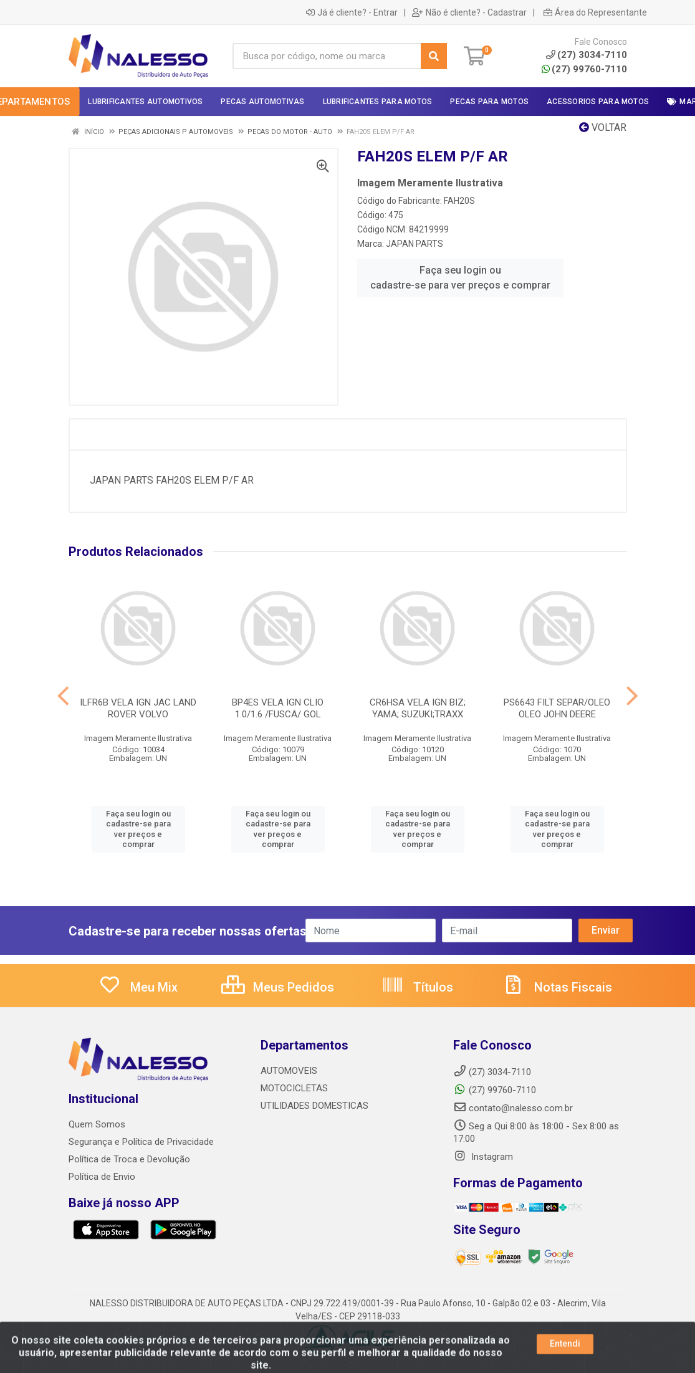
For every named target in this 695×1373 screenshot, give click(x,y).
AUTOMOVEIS (289, 1070)
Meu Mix (138, 987)
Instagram (483, 1156)
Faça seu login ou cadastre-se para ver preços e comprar (460, 277)
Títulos (417, 987)
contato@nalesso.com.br (513, 1108)
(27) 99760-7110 (584, 69)
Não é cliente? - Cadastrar (469, 12)
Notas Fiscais (557, 987)
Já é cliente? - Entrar (352, 12)
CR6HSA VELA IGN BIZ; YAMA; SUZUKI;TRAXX (418, 708)
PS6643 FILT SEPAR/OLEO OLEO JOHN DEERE (557, 708)
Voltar (602, 127)
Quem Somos (97, 1124)
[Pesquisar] (434, 56)
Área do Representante (595, 12)
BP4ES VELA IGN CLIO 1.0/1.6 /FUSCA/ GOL (278, 708)
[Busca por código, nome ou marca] (326, 56)
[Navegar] (63, 696)
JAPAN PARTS (414, 244)
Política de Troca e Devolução (129, 1159)
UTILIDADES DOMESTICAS (314, 1105)
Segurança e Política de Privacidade (141, 1141)
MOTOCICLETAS (294, 1088)
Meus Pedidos (277, 987)
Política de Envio (102, 1176)
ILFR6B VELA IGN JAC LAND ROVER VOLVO (138, 708)
